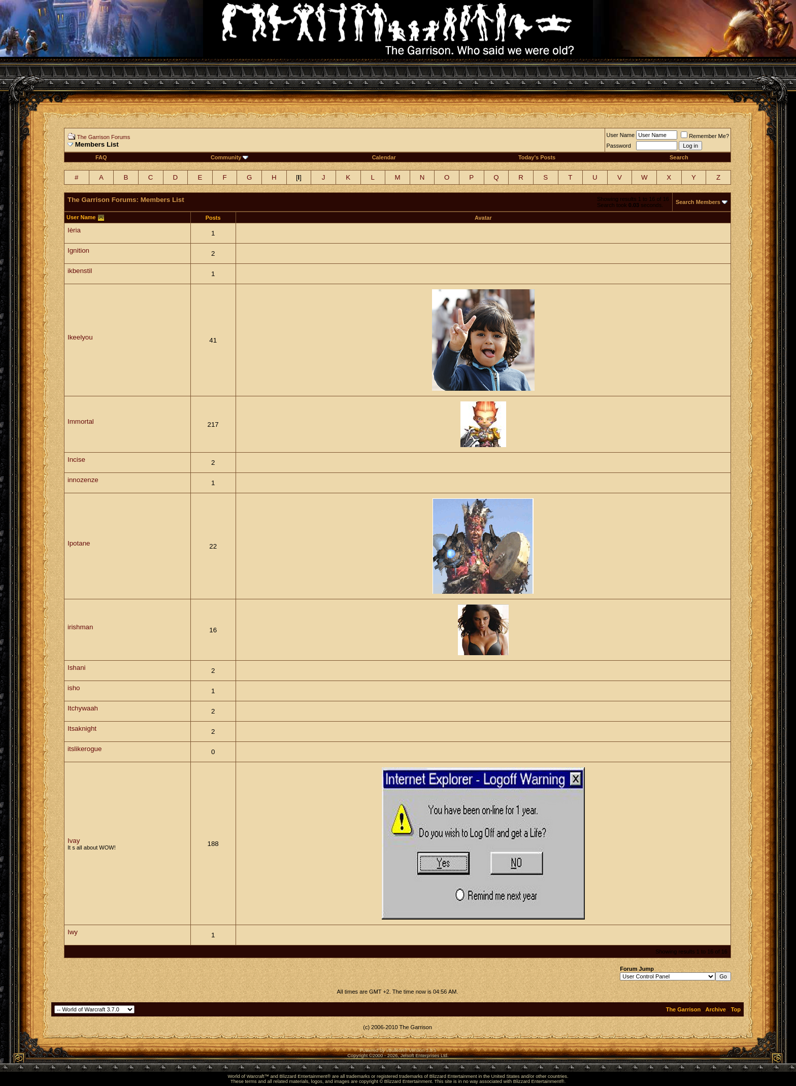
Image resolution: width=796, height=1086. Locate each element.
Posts (213, 218)
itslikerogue (85, 749)
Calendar (384, 157)
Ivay (74, 840)
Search (679, 157)
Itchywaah (83, 708)
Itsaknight (82, 728)
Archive (716, 1009)
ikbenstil (80, 271)
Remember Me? (705, 136)
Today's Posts (536, 157)
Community (230, 157)
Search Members (698, 202)
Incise (76, 459)
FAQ (101, 157)
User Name (621, 135)
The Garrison (683, 1009)
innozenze (83, 480)
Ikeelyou (80, 337)
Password (619, 146)
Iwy (73, 932)
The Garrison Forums (103, 137)
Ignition (78, 250)
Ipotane (79, 543)
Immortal (81, 421)
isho (74, 688)
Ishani (77, 667)
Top (736, 1009)
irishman (80, 627)
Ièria (74, 230)
